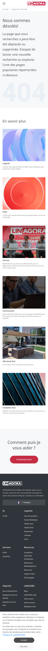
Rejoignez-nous (30, 606)
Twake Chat (28, 524)
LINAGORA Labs (30, 595)
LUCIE (5, 516)
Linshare (27, 535)
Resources (28, 570)
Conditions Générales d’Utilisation (28, 555)
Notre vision (29, 599)
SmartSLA (6, 556)
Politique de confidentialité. (14, 638)
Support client (29, 574)
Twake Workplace (31, 520)
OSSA (5, 552)
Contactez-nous (24, 459)
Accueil (5, 9)
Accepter (24, 644)
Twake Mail (28, 531)
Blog (26, 591)
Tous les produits (30, 516)
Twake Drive (29, 527)
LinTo (26, 539)
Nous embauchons (10, 591)
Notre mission (29, 602)
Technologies (29, 577)
